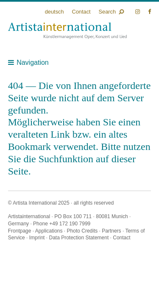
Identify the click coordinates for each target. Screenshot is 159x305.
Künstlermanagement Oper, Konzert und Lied (67, 30)
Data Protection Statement (79, 238)
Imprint (37, 238)
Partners (111, 231)
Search (107, 11)
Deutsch (54, 11)
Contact (81, 11)
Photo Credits (82, 231)
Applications (49, 231)
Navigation (33, 62)
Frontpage (19, 231)
